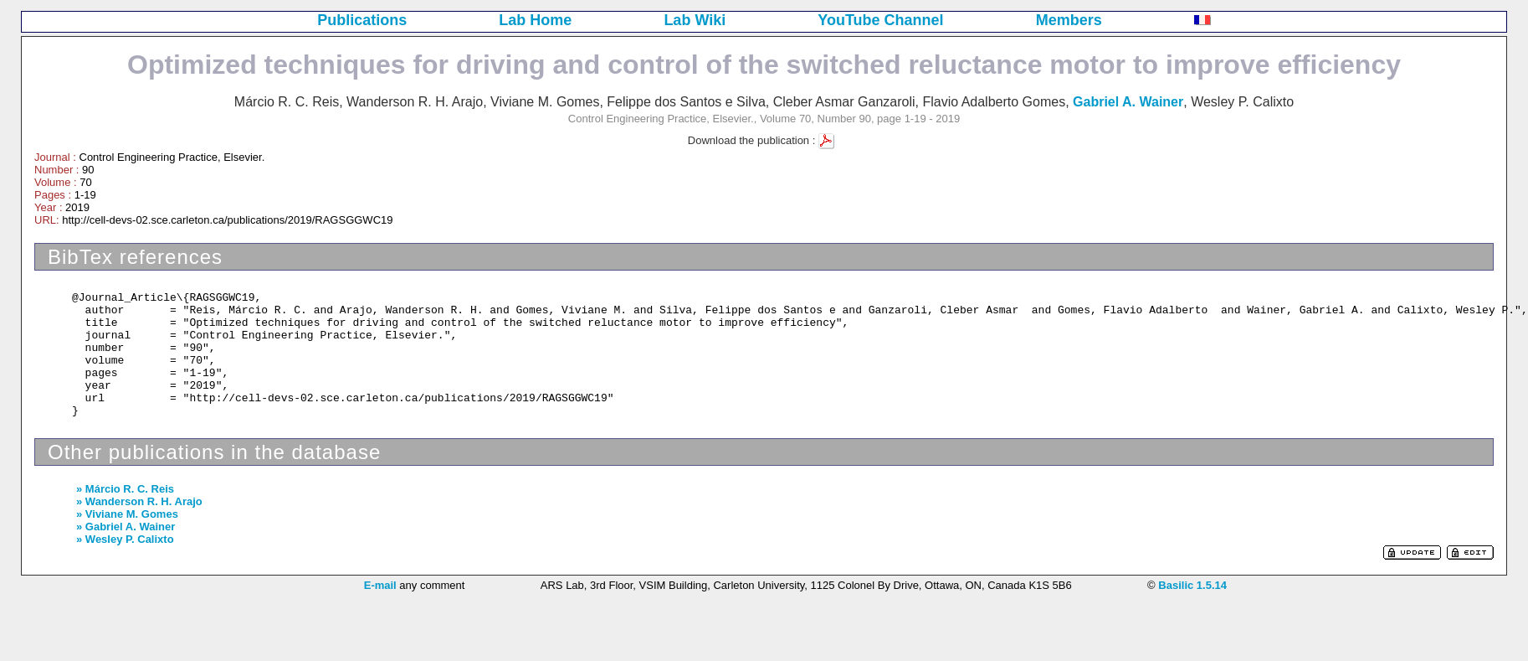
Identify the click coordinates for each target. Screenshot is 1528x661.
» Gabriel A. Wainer (125, 526)
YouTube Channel (880, 20)
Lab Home (535, 20)
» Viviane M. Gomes (127, 514)
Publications (362, 20)
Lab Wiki (695, 20)
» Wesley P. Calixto (125, 539)
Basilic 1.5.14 (1192, 585)
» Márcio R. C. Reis (125, 489)
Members (1069, 20)
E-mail (380, 585)
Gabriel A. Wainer (1128, 102)
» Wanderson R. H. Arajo (139, 501)
